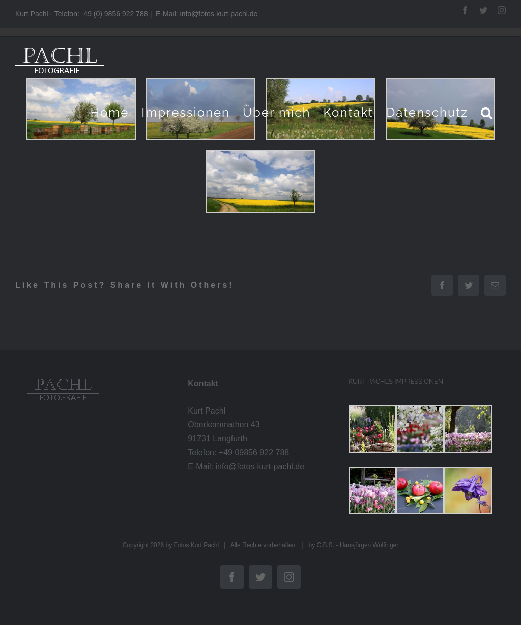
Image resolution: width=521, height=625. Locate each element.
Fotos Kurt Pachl (196, 545)
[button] (487, 112)
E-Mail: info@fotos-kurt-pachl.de (206, 14)
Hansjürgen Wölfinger (369, 545)
